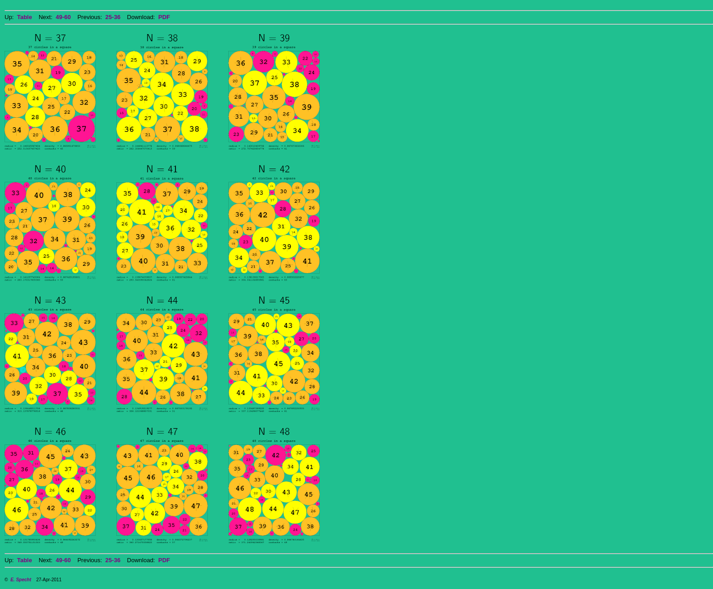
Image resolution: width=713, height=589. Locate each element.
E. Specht (20, 579)
